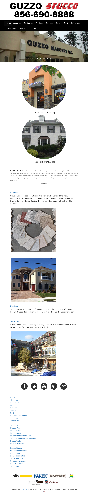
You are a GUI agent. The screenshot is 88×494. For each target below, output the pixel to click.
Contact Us (14, 403)
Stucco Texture (16, 441)
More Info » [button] (44, 183)
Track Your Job (16, 421)
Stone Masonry (16, 458)
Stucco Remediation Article (21, 436)
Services (13, 408)
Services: (14, 306)
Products (14, 405)
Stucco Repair (16, 448)
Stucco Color (15, 433)
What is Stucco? (17, 443)
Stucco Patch (15, 430)
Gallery (13, 410)
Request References (18, 416)
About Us (14, 400)
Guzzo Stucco (24, 489)
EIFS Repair (15, 453)
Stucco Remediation (18, 451)
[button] (39, 28)
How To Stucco (16, 464)
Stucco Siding (16, 425)
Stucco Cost (15, 428)
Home (12, 397)
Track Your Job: (17, 321)
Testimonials (15, 418)
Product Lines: (16, 192)
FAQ (12, 413)
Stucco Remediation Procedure (23, 438)
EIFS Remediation (17, 456)
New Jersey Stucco (18, 461)
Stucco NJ (14, 466)
